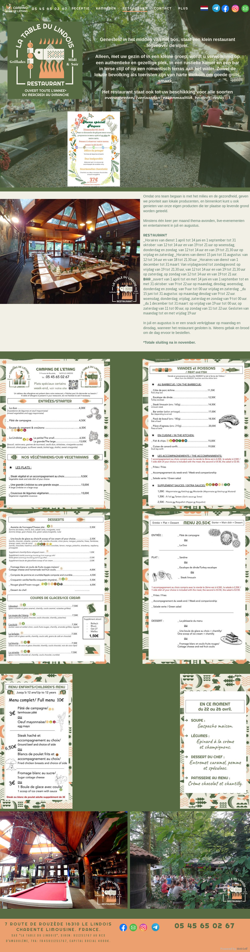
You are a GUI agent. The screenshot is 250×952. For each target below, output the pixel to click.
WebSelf (242, 949)
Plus (183, 8)
